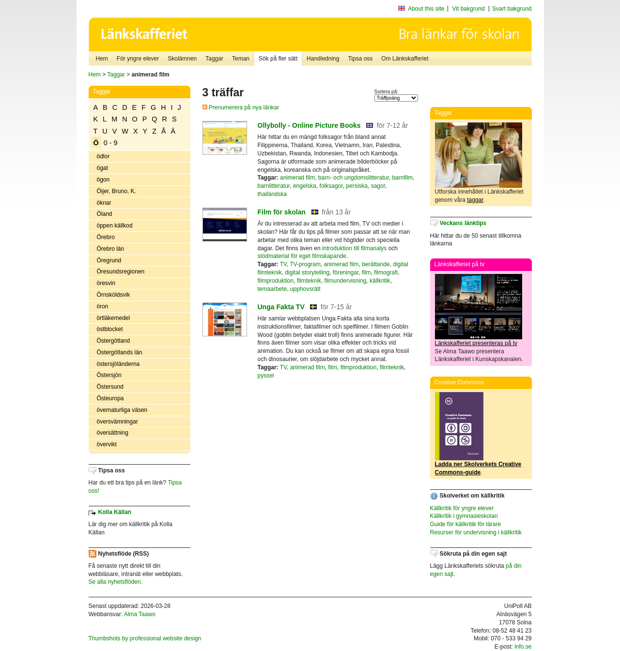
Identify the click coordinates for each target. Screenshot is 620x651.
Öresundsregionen (121, 271)
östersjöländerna (118, 364)
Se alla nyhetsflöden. (115, 581)
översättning (112, 432)
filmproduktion (276, 280)
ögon (103, 179)
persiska (357, 185)
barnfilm (402, 177)
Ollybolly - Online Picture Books (309, 125)
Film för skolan (282, 212)
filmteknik (309, 280)
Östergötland (113, 340)
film (366, 272)
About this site (426, 8)
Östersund (110, 386)
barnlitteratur (274, 185)
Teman (240, 58)
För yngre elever (138, 58)
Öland (104, 214)
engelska (304, 185)
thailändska (272, 194)
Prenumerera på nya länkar (240, 107)
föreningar (345, 272)
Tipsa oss (360, 58)
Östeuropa (110, 398)
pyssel (266, 375)
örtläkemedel (113, 318)
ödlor (103, 156)
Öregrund (109, 260)
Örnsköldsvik (113, 294)
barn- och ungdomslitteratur (353, 177)
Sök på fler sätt (278, 58)
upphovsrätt (305, 289)
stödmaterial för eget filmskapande (302, 256)
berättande (375, 264)
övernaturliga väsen (122, 410)
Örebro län (110, 248)
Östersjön (109, 375)
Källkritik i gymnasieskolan (464, 516)
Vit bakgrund (468, 8)
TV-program (305, 264)
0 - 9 (111, 143)
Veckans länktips (463, 223)
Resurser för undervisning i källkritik (476, 532)
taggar (475, 200)
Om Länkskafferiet (404, 58)
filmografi (386, 272)
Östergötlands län (119, 352)
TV (283, 264)
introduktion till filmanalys (354, 248)
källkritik (380, 280)
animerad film (297, 177)
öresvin (106, 283)
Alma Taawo (139, 614)
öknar (104, 202)
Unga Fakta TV (281, 307)
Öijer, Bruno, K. (116, 191)
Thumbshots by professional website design (145, 638)
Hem (102, 58)
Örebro (106, 237)
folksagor (331, 185)
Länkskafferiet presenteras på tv (476, 343)
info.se (522, 646)
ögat (102, 168)
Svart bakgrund (511, 8)
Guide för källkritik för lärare (465, 524)
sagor (378, 185)
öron (102, 306)
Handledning (323, 58)
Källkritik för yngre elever (462, 508)
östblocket (110, 329)
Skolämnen (182, 58)
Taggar (214, 58)
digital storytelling (307, 272)
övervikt (107, 444)
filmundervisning (346, 280)
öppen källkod (115, 225)
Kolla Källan (115, 512)
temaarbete (272, 289)
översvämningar (117, 421)
